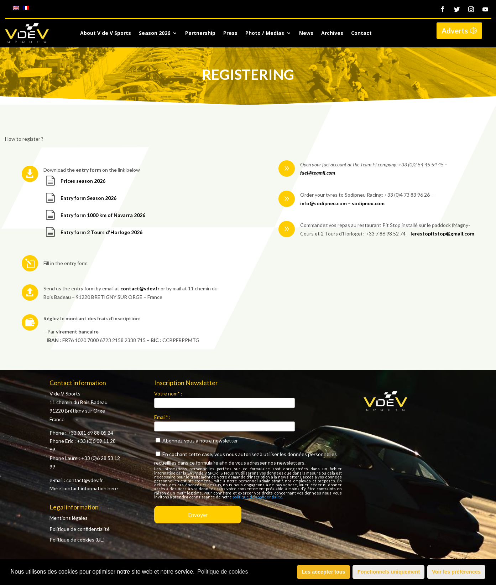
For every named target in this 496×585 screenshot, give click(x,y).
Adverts (455, 30)
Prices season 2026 (83, 181)
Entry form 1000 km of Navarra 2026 (103, 215)
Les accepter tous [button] (323, 572)
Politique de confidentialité (79, 529)
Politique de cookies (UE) (77, 540)
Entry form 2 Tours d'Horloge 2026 (101, 232)
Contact (361, 33)
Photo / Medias (264, 33)
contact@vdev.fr (140, 288)
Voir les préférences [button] (456, 572)
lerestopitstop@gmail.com (442, 234)
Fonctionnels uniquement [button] (388, 572)
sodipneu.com (368, 203)
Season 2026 (154, 33)
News (306, 33)
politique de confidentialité (257, 497)
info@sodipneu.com (323, 203)
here (113, 488)
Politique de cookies (222, 572)
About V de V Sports (105, 33)
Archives (332, 33)
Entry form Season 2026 (88, 198)
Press (230, 33)
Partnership (200, 33)
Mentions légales (68, 518)
